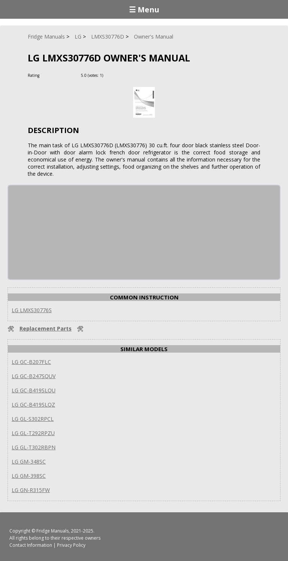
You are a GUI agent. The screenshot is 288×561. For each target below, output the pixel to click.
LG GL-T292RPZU (33, 433)
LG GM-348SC (29, 461)
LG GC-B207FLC (31, 361)
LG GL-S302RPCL (33, 418)
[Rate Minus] (119, 75)
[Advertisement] (64, 232)
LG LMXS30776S (32, 310)
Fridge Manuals (52, 531)
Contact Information (30, 545)
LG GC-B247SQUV (34, 376)
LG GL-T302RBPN (34, 447)
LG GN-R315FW (31, 490)
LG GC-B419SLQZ (33, 404)
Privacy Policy (71, 545)
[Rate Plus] (110, 75)
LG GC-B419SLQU (34, 390)
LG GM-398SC (29, 475)
